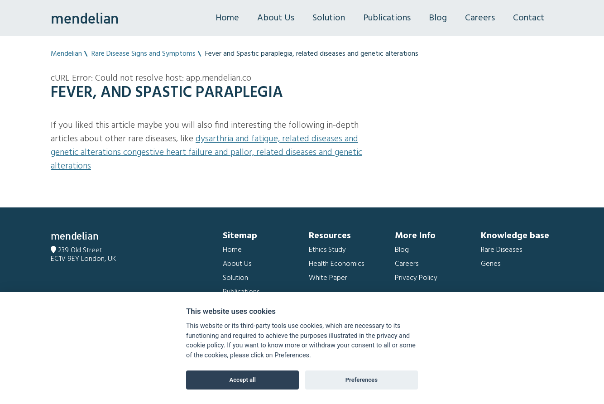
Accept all (243, 379)
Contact (528, 18)
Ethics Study (327, 250)
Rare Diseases (501, 250)
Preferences (361, 379)
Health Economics (336, 264)
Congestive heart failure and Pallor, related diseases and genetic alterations (206, 159)
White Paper (328, 278)
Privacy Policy (416, 278)
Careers (480, 18)
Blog (438, 18)
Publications (387, 18)
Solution (328, 18)
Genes (490, 264)
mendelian (85, 18)
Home (227, 18)
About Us (275, 18)
